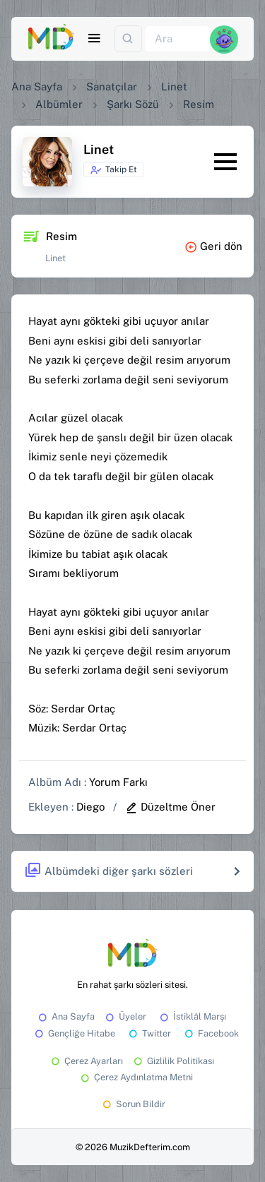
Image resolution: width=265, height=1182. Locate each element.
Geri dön (213, 246)
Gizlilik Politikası (172, 1061)
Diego (90, 807)
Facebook (210, 1033)
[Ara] (177, 39)
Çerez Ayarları (86, 1061)
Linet (174, 86)
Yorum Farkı (118, 782)
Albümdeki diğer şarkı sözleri (108, 871)
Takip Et (113, 170)
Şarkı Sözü (133, 104)
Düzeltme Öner (170, 807)
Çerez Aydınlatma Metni (135, 1077)
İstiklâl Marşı (192, 1016)
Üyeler (124, 1016)
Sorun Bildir (132, 1104)
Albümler (59, 104)
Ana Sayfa (36, 86)
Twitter (148, 1033)
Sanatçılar (111, 86)
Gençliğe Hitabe (74, 1033)
